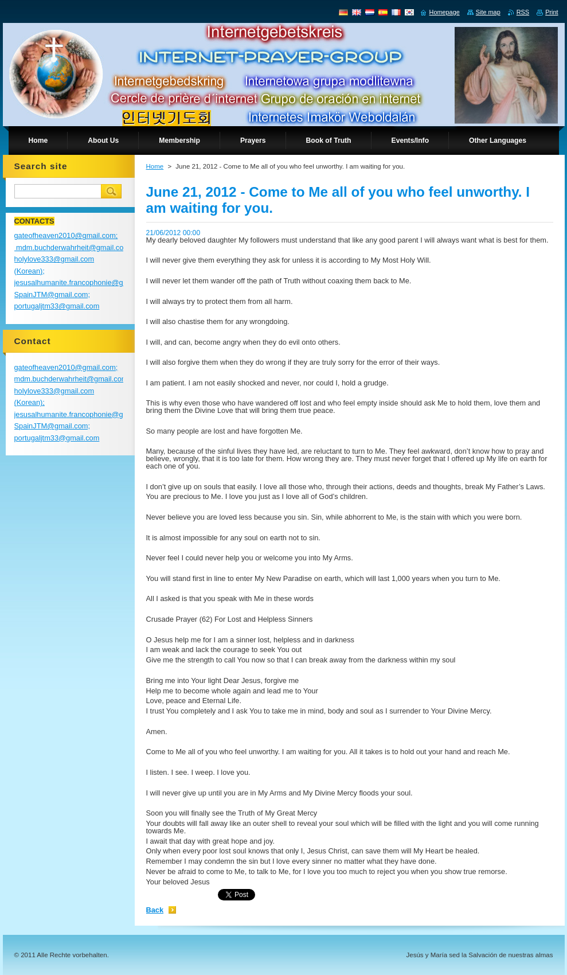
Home (155, 166)
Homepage (444, 12)
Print (551, 12)
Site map (488, 12)
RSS (523, 12)
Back (155, 910)
